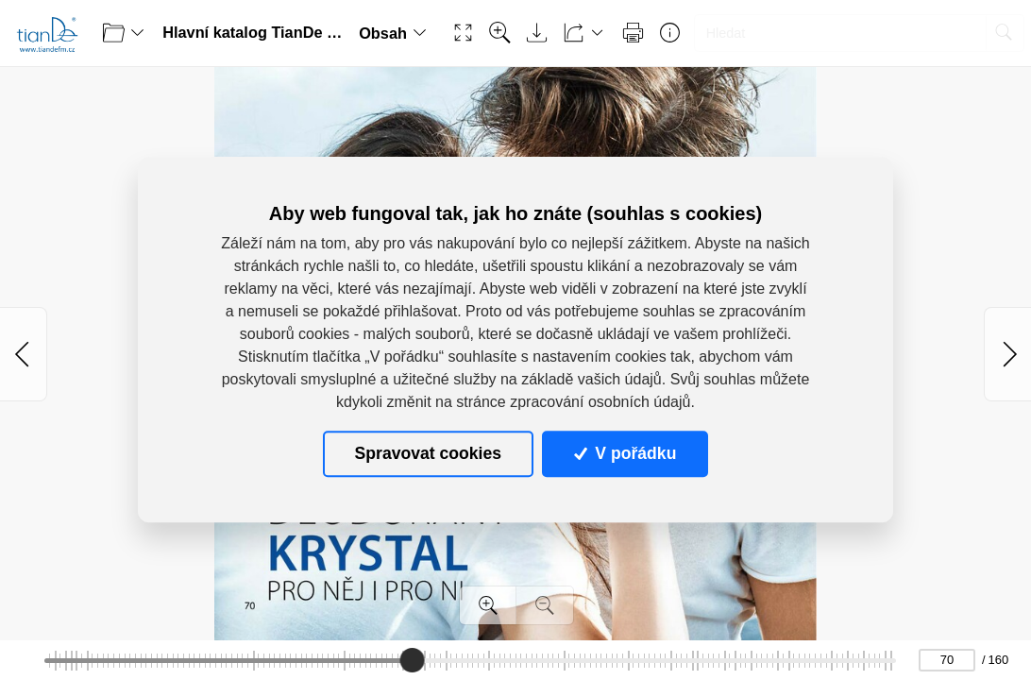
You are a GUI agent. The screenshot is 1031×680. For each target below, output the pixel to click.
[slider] (412, 660)
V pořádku (625, 453)
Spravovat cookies (428, 453)
